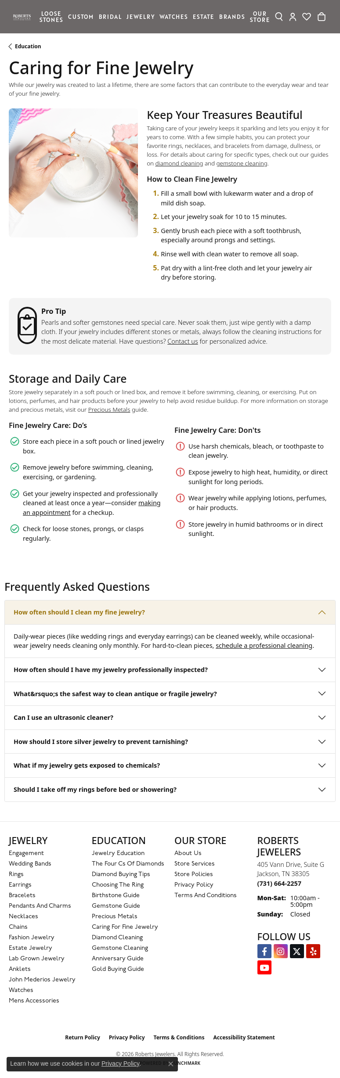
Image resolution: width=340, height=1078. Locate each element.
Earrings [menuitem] (20, 885)
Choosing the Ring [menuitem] (118, 885)
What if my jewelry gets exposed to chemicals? (87, 765)
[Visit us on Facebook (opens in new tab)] (264, 951)
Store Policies (193, 874)
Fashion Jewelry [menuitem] (31, 937)
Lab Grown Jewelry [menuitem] (37, 959)
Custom (81, 16)
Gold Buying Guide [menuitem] (118, 969)
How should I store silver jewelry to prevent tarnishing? (101, 741)
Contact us (182, 341)
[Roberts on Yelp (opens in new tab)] (313, 951)
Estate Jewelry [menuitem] (30, 948)
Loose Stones (51, 16)
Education (28, 46)
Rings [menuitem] (16, 874)
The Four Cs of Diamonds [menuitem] (128, 864)
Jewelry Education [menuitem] (118, 853)
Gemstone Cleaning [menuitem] (120, 948)
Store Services (194, 864)
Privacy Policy (193, 885)
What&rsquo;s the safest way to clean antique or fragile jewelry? (115, 694)
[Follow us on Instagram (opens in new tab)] (281, 951)
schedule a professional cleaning (264, 645)
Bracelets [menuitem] (22, 895)
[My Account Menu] (293, 17)
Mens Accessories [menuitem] (34, 1001)
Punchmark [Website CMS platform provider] (186, 1063)
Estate (203, 16)
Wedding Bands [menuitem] (30, 864)
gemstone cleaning (242, 163)
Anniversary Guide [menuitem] (118, 959)
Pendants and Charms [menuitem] (40, 906)
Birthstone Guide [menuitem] (116, 895)
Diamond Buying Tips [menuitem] (121, 874)
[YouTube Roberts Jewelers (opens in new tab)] (264, 967)
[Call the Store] (279, 883)
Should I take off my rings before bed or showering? (95, 789)
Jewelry (141, 16)
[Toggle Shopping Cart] (321, 17)
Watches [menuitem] (21, 990)
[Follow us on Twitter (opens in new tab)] (297, 951)
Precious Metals (109, 409)
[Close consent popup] (171, 1064)
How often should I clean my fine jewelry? (79, 612)
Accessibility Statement (244, 1037)
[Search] (279, 17)
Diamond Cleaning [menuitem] (117, 937)
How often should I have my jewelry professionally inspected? (111, 669)
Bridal (110, 16)
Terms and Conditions (205, 895)
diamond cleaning (179, 163)
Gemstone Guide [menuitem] (116, 906)
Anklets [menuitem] (20, 969)
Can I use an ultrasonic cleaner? (63, 717)
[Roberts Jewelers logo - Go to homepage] (24, 16)
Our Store (259, 16)
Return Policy (82, 1037)
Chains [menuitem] (18, 927)
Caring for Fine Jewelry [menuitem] (125, 927)
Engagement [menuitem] (26, 853)
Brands (232, 16)
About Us (188, 853)
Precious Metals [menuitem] (114, 916)
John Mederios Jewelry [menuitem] (42, 980)
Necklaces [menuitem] (23, 916)
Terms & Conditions (179, 1037)
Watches (173, 16)
